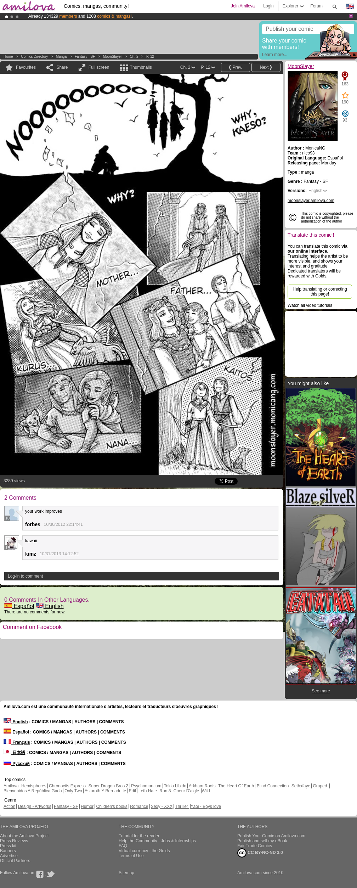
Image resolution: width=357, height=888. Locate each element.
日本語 (14, 752)
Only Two (73, 790)
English (50, 606)
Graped (320, 785)
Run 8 (165, 790)
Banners (8, 850)
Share (62, 67)
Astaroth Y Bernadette (105, 790)
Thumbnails (141, 67)
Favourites (26, 67)
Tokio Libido (175, 785)
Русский (17, 763)
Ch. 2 (134, 56)
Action (9, 806)
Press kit (8, 845)
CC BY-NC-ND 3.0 (260, 853)
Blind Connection (273, 785)
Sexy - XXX (161, 806)
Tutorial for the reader (139, 835)
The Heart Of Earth (236, 785)
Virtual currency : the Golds (144, 850)
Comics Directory (34, 56)
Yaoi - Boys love (206, 806)
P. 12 (150, 56)
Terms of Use (131, 855)
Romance (139, 806)
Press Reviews (14, 840)
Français (17, 742)
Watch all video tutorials (310, 305)
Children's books (111, 806)
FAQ (123, 845)
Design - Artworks (34, 806)
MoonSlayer (112, 56)
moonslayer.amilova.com (311, 200)
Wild (206, 790)
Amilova (11, 785)
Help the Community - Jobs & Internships (157, 840)
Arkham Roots (202, 785)
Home (8, 56)
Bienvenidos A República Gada (33, 790)
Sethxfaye (300, 785)
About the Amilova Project (24, 835)
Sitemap (126, 872)
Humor (87, 806)
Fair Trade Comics (254, 845)
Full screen (99, 67)
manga (61, 56)
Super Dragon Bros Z (108, 785)
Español (19, 606)
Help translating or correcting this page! (320, 292)
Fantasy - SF (85, 56)
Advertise (9, 855)
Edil (132, 790)
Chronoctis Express (67, 785)
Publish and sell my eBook (262, 840)
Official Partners (15, 860)
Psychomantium (146, 785)
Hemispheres (33, 785)
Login (268, 6)
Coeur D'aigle (187, 790)
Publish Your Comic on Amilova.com (271, 835)
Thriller (182, 806)
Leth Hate (147, 790)
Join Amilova (243, 6)
